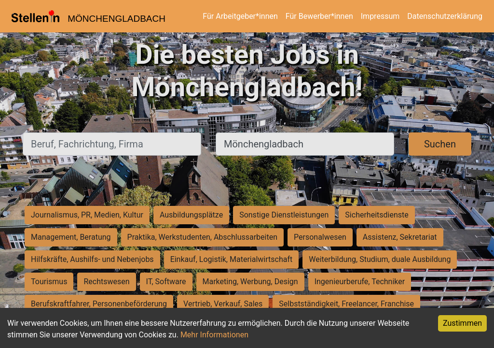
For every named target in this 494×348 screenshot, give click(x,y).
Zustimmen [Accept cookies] (462, 323)
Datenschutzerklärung (444, 16)
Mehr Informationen (214, 334)
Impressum (380, 16)
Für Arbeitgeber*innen (240, 16)
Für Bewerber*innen (319, 16)
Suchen (440, 144)
